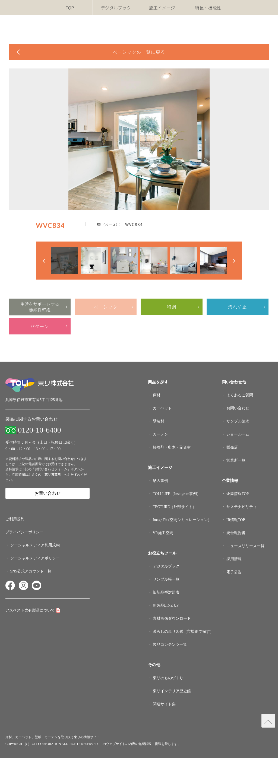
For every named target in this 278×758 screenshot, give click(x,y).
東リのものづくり (168, 678)
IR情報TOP (235, 520)
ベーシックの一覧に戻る (139, 52)
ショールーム (237, 434)
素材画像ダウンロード (172, 618)
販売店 (232, 447)
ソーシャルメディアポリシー (35, 558)
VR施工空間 (163, 533)
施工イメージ (162, 7)
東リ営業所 (53, 475)
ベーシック (106, 306)
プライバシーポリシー (24, 532)
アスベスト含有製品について (30, 610)
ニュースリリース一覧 (245, 546)
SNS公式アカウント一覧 (31, 571)
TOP (70, 7)
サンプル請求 (237, 421)
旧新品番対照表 (166, 592)
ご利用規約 (14, 519)
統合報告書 (235, 533)
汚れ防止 (237, 306)
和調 (171, 306)
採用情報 (234, 559)
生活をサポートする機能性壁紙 (39, 307)
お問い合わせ (47, 493)
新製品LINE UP (166, 605)
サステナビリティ (241, 507)
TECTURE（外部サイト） (175, 507)
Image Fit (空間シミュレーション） (182, 520)
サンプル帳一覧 (166, 579)
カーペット (162, 408)
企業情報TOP (237, 494)
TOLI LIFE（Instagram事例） (177, 494)
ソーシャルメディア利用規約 (35, 545)
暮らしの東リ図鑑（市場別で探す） (183, 631)
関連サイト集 (164, 704)
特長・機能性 (208, 7)
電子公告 (234, 572)
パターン (39, 326)
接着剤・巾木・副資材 (172, 447)
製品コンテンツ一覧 (170, 645)
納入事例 (160, 481)
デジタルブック (116, 7)
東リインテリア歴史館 (172, 691)
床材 (156, 395)
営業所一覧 (235, 460)
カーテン (160, 434)
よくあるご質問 (239, 395)
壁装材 (158, 421)
